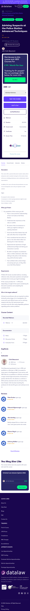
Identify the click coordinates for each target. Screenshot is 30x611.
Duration (16, 122)
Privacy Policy (5, 609)
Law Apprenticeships (6, 551)
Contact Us (4, 519)
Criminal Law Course (8, 19)
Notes (6, 335)
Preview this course (12, 45)
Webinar (6, 323)
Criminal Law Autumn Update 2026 (14, 473)
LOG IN (20, 6)
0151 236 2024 (10, 1)
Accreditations (5, 543)
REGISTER (26, 6)
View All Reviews (15, 451)
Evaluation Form (8, 342)
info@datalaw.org (24, 2)
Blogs (2, 511)
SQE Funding (4, 555)
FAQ (2, 515)
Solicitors (19, 19)
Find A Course (9, 11)
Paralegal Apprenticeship (8, 567)
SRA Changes (4, 539)
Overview (3, 163)
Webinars (16, 118)
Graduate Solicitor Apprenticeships (10, 559)
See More (15, 79)
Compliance (4, 535)
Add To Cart (15, 105)
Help (2, 606)
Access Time (16, 136)
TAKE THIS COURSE (15, 99)
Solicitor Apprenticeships (7, 563)
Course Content (10, 163)
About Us (3, 503)
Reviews (23, 163)
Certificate (16, 131)
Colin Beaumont (10, 51)
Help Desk (4, 507)
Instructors (17, 163)
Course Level (16, 127)
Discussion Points (9, 339)
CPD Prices (4, 531)
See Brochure (15, 112)
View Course (22, 487)
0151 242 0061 (24, 1)
